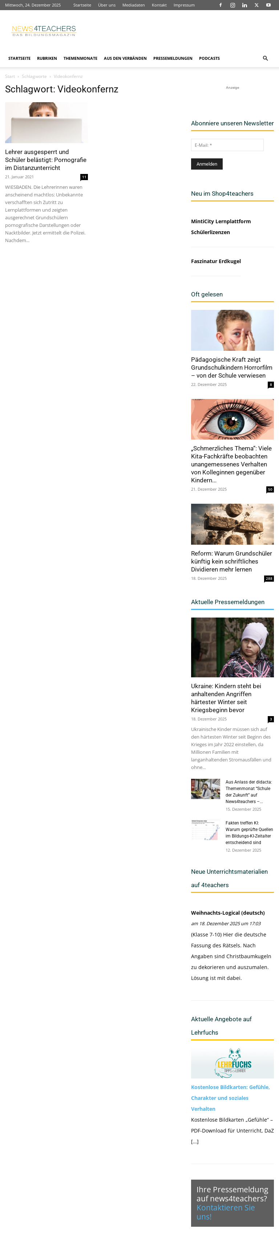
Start (10, 76)
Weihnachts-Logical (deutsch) (228, 912)
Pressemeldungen (173, 58)
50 (270, 489)
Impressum (184, 5)
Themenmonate (80, 58)
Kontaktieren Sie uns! (226, 1212)
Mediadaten (133, 5)
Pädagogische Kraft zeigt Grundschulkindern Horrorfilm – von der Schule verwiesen (231, 367)
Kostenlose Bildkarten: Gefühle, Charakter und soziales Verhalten (230, 1098)
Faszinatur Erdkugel (216, 261)
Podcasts (209, 58)
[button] (265, 58)
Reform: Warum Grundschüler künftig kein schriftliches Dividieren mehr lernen (231, 561)
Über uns (107, 5)
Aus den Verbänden (125, 58)
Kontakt (159, 5)
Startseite (82, 5)
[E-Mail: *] (227, 145)
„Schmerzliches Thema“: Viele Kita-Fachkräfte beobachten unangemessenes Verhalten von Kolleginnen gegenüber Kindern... (231, 464)
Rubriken (47, 58)
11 (84, 176)
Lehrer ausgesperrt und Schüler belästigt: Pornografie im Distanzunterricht (45, 159)
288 (269, 578)
